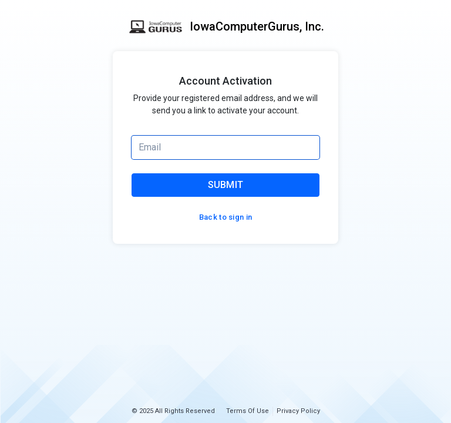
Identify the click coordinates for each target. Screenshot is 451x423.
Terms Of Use (247, 411)
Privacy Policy (298, 411)
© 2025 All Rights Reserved (173, 411)
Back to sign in (226, 217)
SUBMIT (226, 184)
